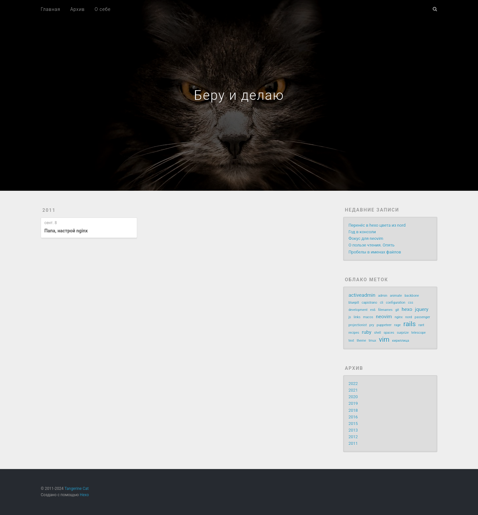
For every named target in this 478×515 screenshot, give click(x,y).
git (397, 310)
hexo (407, 309)
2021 (353, 390)
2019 (353, 403)
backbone (412, 295)
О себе (102, 9)
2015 (353, 423)
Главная (50, 9)
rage (397, 325)
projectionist (357, 325)
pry (372, 325)
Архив (77, 9)
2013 (353, 430)
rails (409, 324)
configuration (395, 302)
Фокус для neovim (365, 238)
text (351, 340)
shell (377, 333)
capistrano (369, 302)
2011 (49, 210)
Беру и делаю (239, 95)
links (357, 317)
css (410, 302)
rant (421, 325)
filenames (385, 310)
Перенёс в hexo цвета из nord (377, 225)
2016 (353, 417)
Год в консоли (362, 231)
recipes (353, 333)
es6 (373, 310)
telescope (418, 333)
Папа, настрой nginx (66, 230)
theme (361, 340)
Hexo (84, 495)
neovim (384, 317)
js (349, 317)
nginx (399, 317)
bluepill (353, 302)
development (358, 310)
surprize (403, 333)
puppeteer (384, 325)
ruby (367, 332)
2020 (353, 396)
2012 (353, 436)
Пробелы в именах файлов (374, 252)
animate (396, 295)
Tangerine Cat (76, 488)
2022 (353, 383)
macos (368, 317)
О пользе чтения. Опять (371, 245)
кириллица (400, 340)
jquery (421, 309)
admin (382, 295)
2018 (353, 410)
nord (408, 317)
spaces (388, 333)
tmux (372, 340)
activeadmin (361, 295)
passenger (422, 317)
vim (384, 339)
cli (381, 302)
